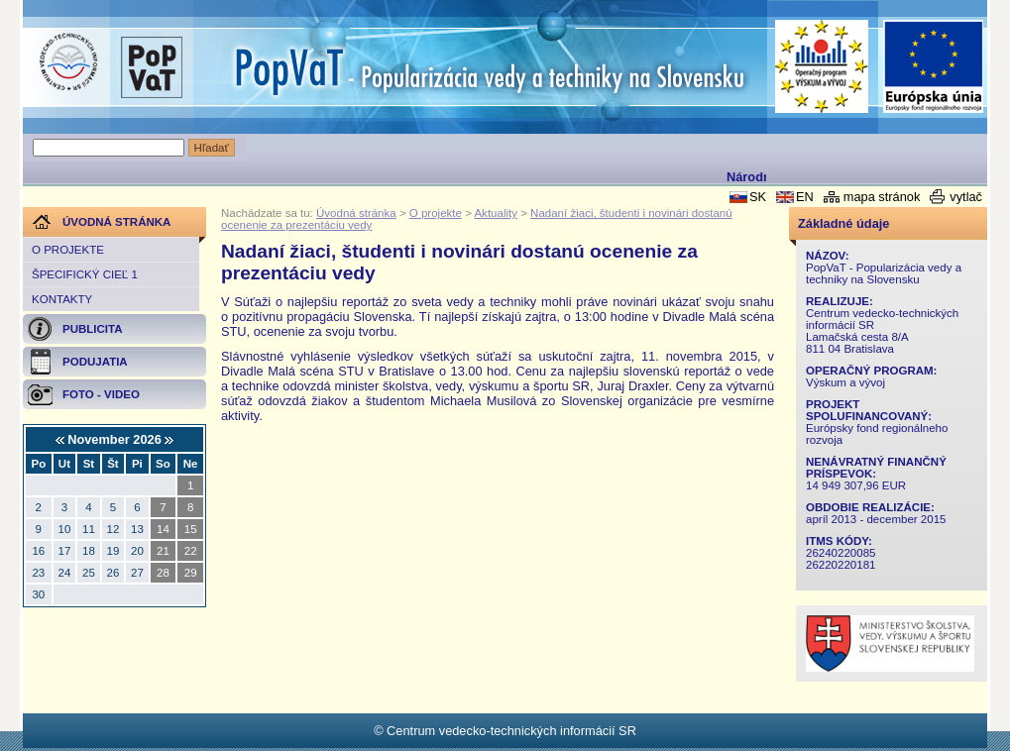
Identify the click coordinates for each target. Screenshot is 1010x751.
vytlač (966, 196)
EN (805, 196)
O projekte (68, 250)
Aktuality (495, 213)
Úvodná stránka (356, 213)
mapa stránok (882, 196)
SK (757, 196)
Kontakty (62, 299)
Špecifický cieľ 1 (85, 274)
